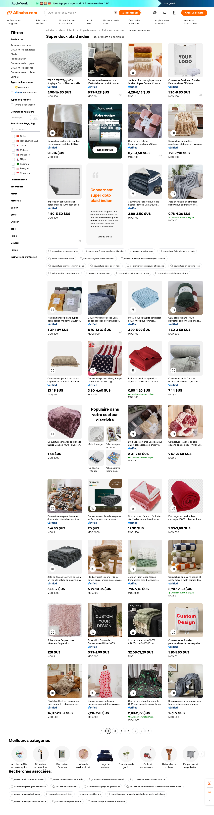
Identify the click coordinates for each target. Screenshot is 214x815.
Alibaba (50, 30)
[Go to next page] (148, 731)
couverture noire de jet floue (105, 266)
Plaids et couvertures (113, 30)
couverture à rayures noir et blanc (66, 266)
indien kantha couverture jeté (64, 273)
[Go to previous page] (102, 731)
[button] (115, 13)
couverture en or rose (98, 273)
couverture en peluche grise (63, 251)
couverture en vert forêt (59, 794)
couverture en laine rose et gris (171, 273)
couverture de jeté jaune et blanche (145, 266)
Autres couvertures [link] (139, 30)
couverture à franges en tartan (132, 273)
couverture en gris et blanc (25, 794)
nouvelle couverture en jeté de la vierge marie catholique (136, 794)
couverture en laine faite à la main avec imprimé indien (153, 786)
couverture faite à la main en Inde (177, 251)
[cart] (165, 13)
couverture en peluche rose (185, 266)
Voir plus (15, 76)
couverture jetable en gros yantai (106, 779)
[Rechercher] (130, 12)
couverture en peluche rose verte (28, 801)
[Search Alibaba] (79, 13)
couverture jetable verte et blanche (106, 801)
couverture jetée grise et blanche (147, 779)
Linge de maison (88, 30)
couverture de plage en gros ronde (102, 786)
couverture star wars (141, 251)
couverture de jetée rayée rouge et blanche (143, 258)
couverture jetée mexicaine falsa (97, 258)
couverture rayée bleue (65, 786)
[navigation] (25, 381)
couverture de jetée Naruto (66, 801)
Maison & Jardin (67, 30)
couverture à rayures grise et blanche (104, 251)
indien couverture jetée (61, 258)
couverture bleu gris (90, 794)
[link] (209, 783)
